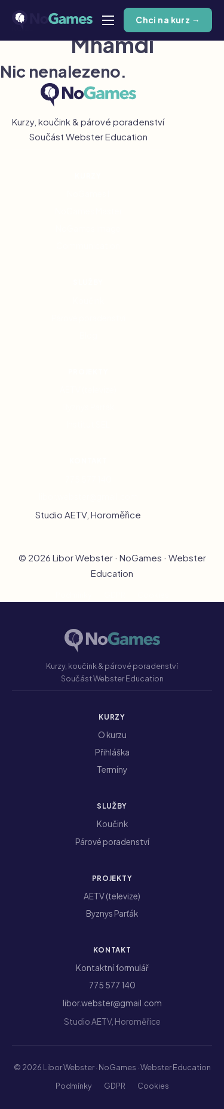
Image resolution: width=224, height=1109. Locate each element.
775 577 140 (88, 479)
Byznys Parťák (88, 407)
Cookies (153, 595)
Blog (88, 335)
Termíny (112, 769)
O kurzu (112, 735)
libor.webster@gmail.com (88, 496)
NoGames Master (88, 211)
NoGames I (88, 194)
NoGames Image (88, 228)
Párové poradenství (88, 318)
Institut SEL (88, 424)
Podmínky (74, 595)
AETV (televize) (88, 390)
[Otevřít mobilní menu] (108, 20)
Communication (88, 246)
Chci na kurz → (168, 20)
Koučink (88, 301)
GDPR (114, 595)
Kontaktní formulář (112, 968)
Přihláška (112, 752)
